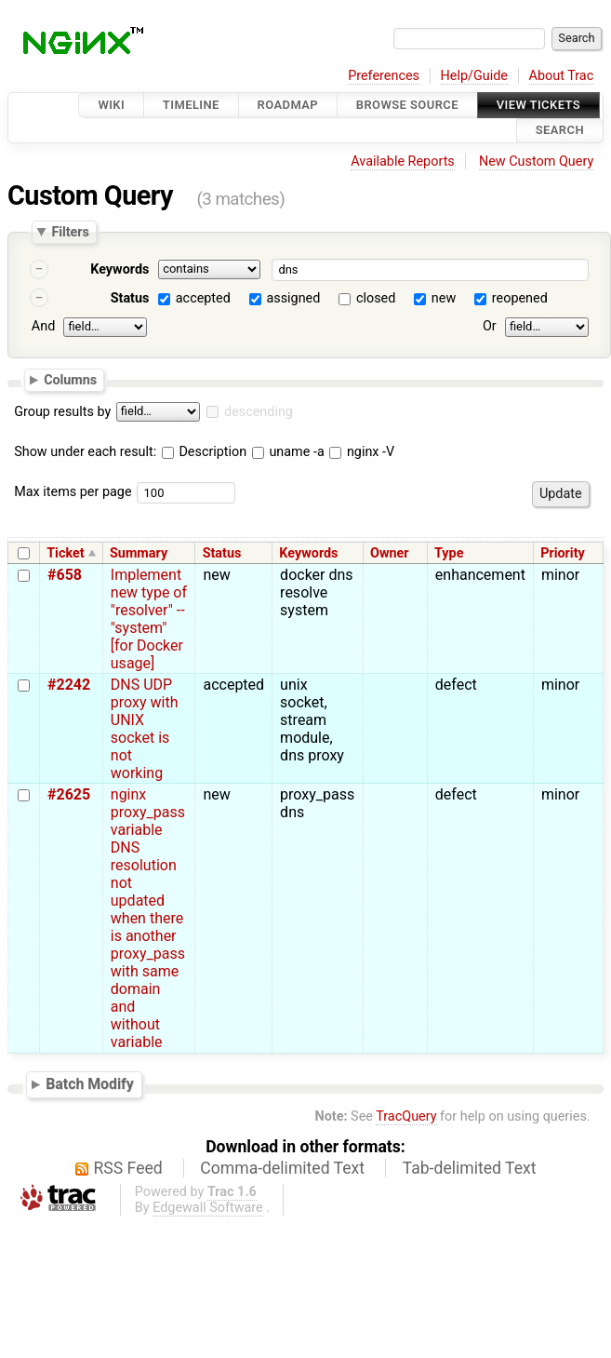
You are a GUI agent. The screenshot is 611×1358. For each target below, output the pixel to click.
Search (560, 131)
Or (490, 326)
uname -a (288, 452)
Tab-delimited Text (470, 1168)
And (43, 326)
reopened (520, 298)
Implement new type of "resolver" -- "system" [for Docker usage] (149, 619)
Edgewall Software (208, 1208)
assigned (293, 298)
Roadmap (288, 105)
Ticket (65, 553)
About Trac (561, 76)
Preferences (383, 76)
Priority (562, 553)
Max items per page (72, 492)
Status (130, 298)
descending (258, 412)
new (444, 298)
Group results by (62, 412)
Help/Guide (474, 76)
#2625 (68, 794)
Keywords (119, 269)
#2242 (68, 684)
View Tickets (538, 105)
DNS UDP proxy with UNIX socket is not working (145, 729)
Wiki (111, 105)
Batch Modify (90, 1085)
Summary (138, 553)
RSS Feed (128, 1168)
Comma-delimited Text (282, 1168)
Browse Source (407, 105)
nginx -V (361, 452)
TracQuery (406, 1116)
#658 (64, 575)
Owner (389, 553)
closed (375, 298)
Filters (69, 231)
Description (204, 452)
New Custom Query (536, 161)
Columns (70, 379)
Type (448, 553)
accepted (203, 298)
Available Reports (403, 161)
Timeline (191, 105)
